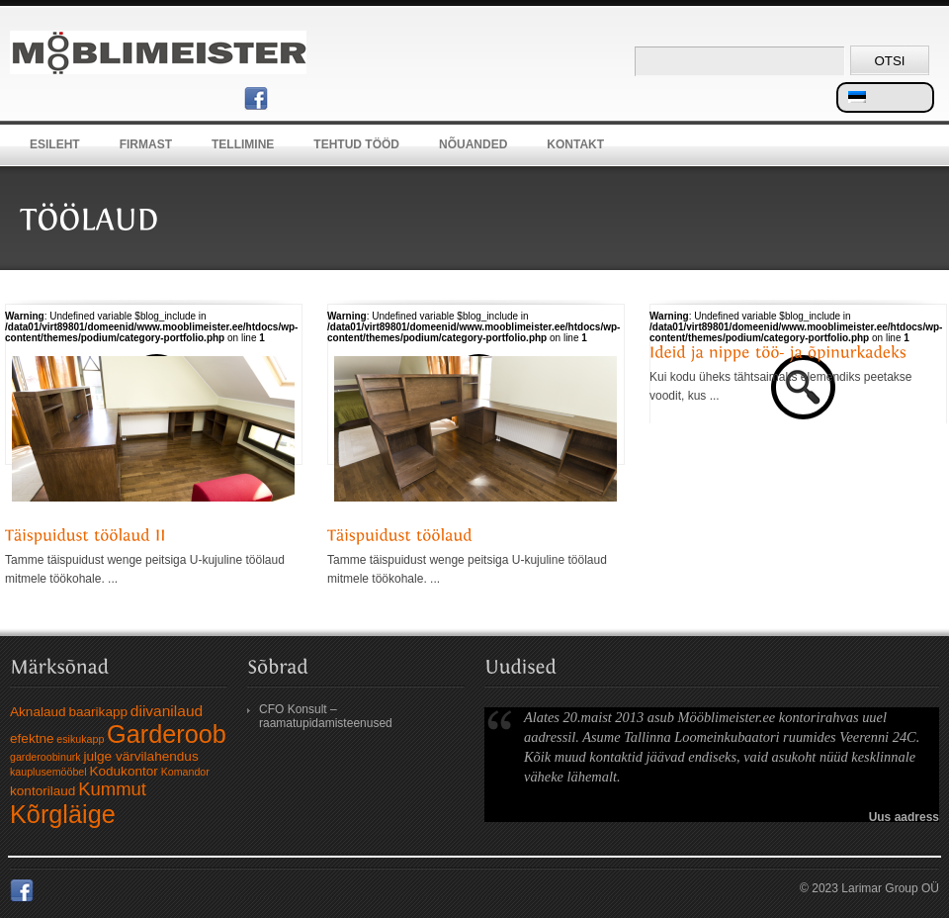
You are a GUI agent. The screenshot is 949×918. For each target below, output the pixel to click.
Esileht (55, 144)
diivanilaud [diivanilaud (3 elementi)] (166, 710)
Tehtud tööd (356, 144)
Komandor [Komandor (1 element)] (185, 772)
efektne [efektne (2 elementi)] (32, 738)
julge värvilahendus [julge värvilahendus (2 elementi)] (140, 756)
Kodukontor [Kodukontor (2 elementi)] (123, 771)
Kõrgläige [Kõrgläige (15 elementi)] (63, 814)
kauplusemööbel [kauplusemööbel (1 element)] (48, 772)
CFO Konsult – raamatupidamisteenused (325, 716)
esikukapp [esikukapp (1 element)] (80, 739)
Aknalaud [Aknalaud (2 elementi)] (38, 711)
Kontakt (575, 144)
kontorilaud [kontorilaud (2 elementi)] (42, 790)
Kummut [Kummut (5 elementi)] (112, 789)
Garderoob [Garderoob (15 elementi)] (166, 734)
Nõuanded (473, 144)
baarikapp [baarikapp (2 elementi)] (98, 711)
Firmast (146, 144)
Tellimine (243, 144)
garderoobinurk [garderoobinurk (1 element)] (45, 757)
